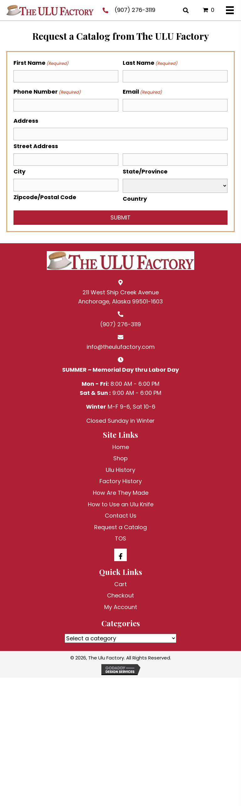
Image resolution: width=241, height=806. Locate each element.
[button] (120, 555)
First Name (40, 63)
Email (142, 92)
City (19, 171)
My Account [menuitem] (120, 607)
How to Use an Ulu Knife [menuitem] (120, 504)
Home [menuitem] (120, 447)
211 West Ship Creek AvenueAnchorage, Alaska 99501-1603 (120, 296)
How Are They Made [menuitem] (120, 493)
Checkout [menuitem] (120, 595)
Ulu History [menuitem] (120, 470)
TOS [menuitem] (120, 538)
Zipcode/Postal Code (44, 197)
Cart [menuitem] (120, 584)
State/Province (145, 171)
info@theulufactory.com (121, 347)
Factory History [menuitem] (120, 481)
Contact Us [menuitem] (121, 515)
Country (135, 199)
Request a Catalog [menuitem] (120, 527)
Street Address (35, 146)
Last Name (150, 63)
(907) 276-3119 (135, 10)
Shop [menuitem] (120, 458)
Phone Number (47, 92)
